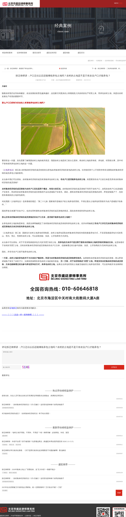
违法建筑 (4, 483)
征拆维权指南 (21, 53)
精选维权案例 (7, 53)
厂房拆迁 (4, 465)
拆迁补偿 (18, 437)
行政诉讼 (4, 437)
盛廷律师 (4, 428)
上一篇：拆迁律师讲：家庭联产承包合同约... (19, 61)
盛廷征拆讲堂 (49, 53)
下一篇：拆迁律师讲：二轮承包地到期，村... (105, 61)
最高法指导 (35, 53)
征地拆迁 (13, 301)
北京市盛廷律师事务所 (63, 73)
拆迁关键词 (37, 508)
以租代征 (28, 508)
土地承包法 (8, 163)
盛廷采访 (77, 53)
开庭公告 (11, 437)
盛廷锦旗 (63, 53)
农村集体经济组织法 (8, 400)
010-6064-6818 (9, 514)
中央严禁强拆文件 (17, 508)
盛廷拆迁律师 (4, 508)
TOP (119, 493)
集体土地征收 (13, 465)
